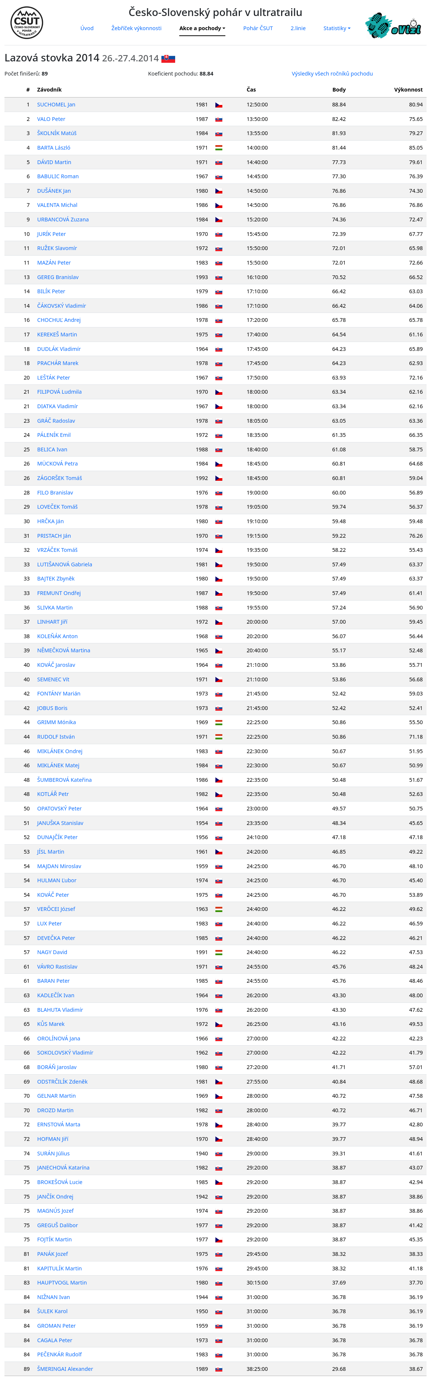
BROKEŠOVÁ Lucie (60, 1182)
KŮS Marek (51, 1023)
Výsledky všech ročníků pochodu (332, 73)
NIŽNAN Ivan (54, 1297)
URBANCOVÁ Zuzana (63, 219)
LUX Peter (50, 923)
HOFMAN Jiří (53, 1138)
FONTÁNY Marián (59, 693)
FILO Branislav (55, 492)
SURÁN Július (54, 1153)
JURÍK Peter (52, 233)
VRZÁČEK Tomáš (58, 549)
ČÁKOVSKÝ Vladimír (62, 305)
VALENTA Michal (58, 204)
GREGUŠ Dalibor (58, 1225)
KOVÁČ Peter (54, 894)
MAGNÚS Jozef (56, 1210)
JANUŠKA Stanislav (61, 822)
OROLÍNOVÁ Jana (59, 1038)
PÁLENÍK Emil (54, 434)
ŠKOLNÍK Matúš (57, 133)
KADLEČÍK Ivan (56, 995)
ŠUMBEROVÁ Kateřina (65, 779)
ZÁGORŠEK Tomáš (60, 478)
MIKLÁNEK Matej (59, 765)
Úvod (86, 28)
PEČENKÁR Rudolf (60, 1354)
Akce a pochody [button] (200, 28)
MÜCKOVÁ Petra (58, 463)
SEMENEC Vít (54, 679)
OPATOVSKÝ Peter (60, 808)
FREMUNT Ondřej (59, 592)
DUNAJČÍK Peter (58, 837)
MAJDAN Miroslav (59, 866)
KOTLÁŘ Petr (53, 793)
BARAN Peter (54, 980)
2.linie (298, 28)
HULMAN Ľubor (57, 880)
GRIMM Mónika (57, 722)
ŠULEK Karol (53, 1311)
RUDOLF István (56, 736)
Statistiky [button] (335, 28)
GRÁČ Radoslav (56, 420)
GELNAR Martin (57, 1095)
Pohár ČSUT (258, 28)
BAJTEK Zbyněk (56, 578)
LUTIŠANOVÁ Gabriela (65, 564)
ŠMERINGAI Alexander (65, 1368)
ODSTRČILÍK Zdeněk (63, 1081)
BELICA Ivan (53, 449)
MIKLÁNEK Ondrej (60, 751)
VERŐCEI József (56, 908)
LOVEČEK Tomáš (58, 506)
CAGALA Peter (55, 1340)
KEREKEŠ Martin (57, 334)
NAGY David (53, 952)
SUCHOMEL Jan (57, 104)
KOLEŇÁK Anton (58, 636)
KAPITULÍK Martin (60, 1268)
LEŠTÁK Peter (54, 377)
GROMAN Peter (57, 1325)
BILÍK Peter (51, 291)
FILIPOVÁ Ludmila (60, 391)
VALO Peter (52, 118)
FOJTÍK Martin (55, 1239)
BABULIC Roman (58, 176)
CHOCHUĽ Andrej (59, 319)
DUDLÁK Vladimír (59, 348)
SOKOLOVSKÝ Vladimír (66, 1052)
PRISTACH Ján (54, 535)
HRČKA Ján (51, 521)
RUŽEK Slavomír (57, 248)
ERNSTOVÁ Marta (59, 1124)
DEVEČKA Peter (56, 937)
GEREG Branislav (58, 277)
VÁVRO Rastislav (58, 966)
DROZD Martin (56, 1110)
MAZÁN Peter (54, 262)
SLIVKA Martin (55, 607)
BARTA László (54, 147)
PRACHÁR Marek (58, 363)
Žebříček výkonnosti (137, 28)
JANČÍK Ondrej (56, 1196)
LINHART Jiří (53, 621)
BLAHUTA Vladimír (60, 1009)
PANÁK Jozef (53, 1253)
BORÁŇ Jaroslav (57, 1067)
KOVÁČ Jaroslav (56, 664)
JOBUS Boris (53, 707)
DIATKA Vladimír (58, 406)
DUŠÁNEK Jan (54, 190)
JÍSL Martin (51, 851)
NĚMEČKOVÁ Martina (64, 650)
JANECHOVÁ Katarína (64, 1167)
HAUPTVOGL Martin (62, 1282)
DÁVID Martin (54, 162)
